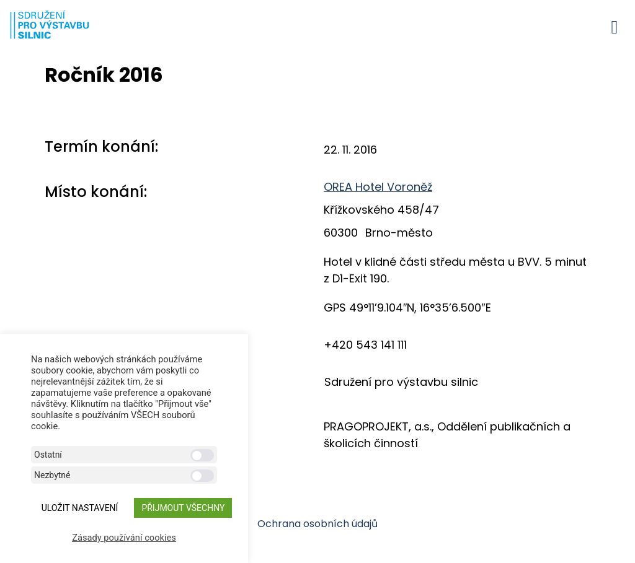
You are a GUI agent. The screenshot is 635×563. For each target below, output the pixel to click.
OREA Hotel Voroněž (378, 186)
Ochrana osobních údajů (317, 524)
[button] (614, 27)
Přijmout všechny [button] (182, 508)
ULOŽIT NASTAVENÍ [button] (80, 508)
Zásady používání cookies (124, 537)
